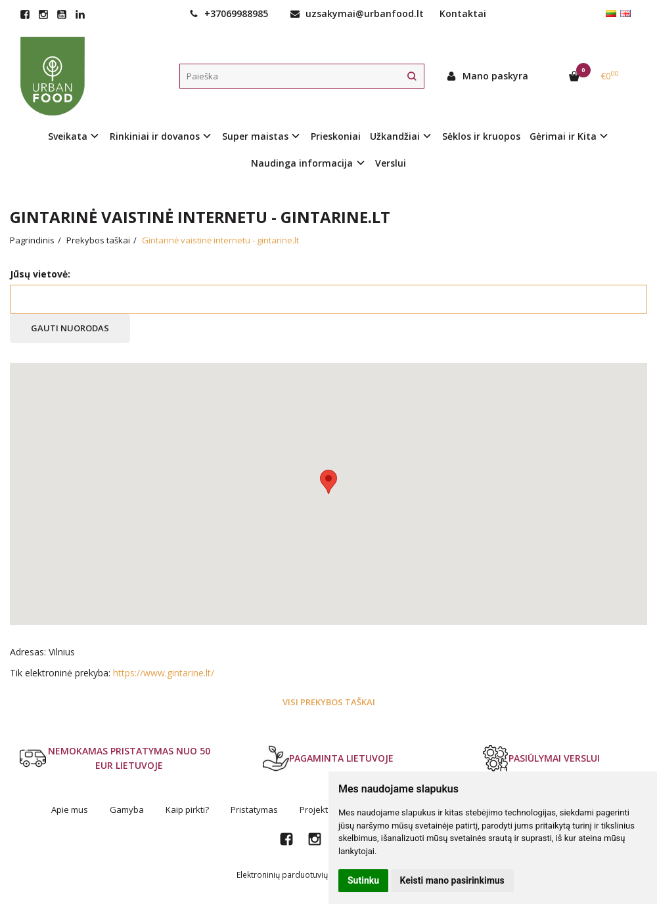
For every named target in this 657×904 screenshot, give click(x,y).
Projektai (317, 809)
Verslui (390, 163)
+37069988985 (228, 13)
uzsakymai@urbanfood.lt (357, 13)
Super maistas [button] (255, 136)
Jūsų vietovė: (40, 274)
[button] (328, 482)
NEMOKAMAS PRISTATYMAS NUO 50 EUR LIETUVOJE (115, 758)
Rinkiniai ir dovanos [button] (155, 136)
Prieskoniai (336, 136)
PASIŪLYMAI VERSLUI (541, 758)
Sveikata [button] (67, 136)
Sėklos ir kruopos (481, 136)
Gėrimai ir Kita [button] (563, 136)
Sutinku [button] (363, 880)
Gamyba (127, 809)
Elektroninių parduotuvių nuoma (296, 874)
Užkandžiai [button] (395, 136)
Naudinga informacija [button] (302, 163)
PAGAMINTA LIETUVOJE (328, 758)
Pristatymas (254, 809)
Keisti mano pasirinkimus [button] (452, 880)
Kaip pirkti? (187, 809)
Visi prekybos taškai (329, 702)
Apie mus (69, 809)
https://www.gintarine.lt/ (163, 673)
